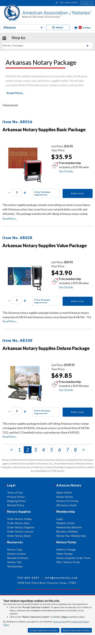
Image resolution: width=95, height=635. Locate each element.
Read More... (15, 93)
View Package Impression (42, 193)
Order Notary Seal (18, 523)
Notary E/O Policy (67, 500)
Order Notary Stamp (19, 518)
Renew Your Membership (71, 535)
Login (59, 518)
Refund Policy (15, 505)
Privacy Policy (16, 496)
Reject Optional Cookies (76, 630)
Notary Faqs (14, 549)
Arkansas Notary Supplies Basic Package (44, 129)
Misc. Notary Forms (68, 562)
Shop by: (19, 37)
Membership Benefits (69, 527)
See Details (66, 171)
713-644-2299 (67, 3)
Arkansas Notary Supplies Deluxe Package (46, 348)
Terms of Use (59, 621)
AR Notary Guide (66, 505)
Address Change (66, 549)
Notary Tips (14, 562)
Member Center (65, 523)
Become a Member (67, 531)
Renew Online (64, 496)
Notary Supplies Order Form (73, 557)
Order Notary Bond (18, 535)
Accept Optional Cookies (44, 630)
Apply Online (64, 492)
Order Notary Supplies (20, 527)
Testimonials (15, 566)
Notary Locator (16, 553)
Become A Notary (17, 557)
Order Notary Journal (20, 531)
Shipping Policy (16, 500)
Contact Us (87, 3)
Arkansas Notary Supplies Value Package (44, 245)
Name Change (64, 553)
